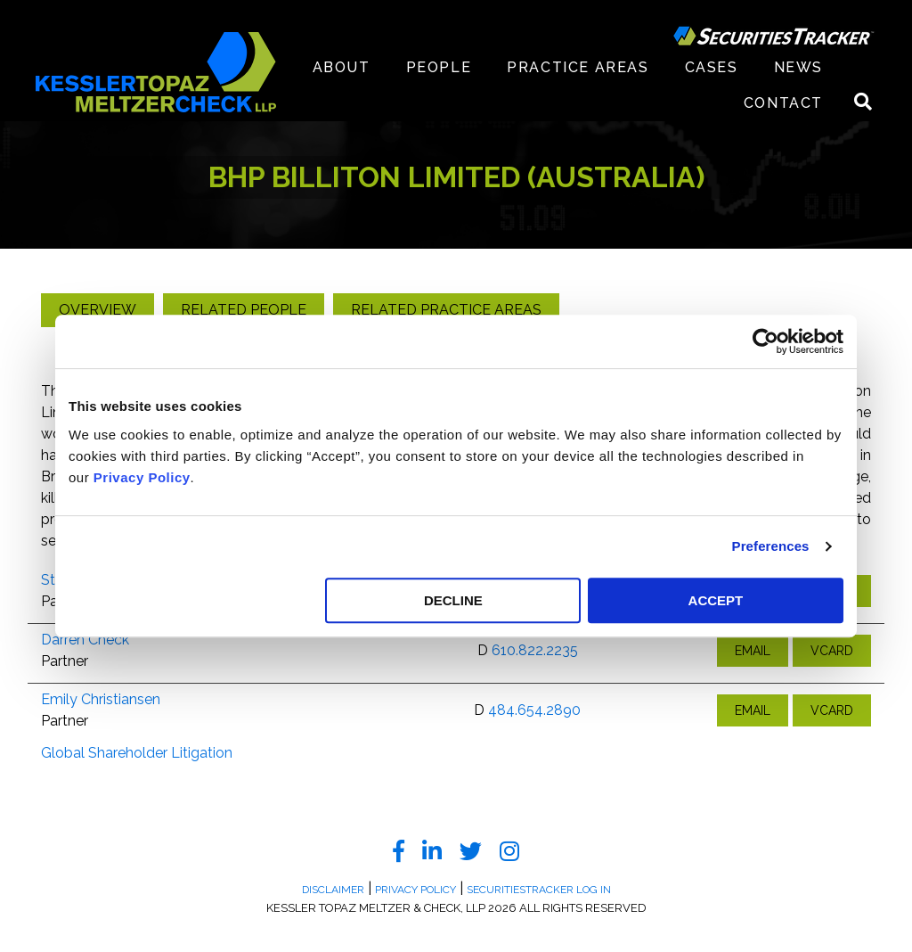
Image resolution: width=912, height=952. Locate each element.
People (439, 67)
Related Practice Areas (446, 309)
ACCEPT (716, 600)
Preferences (771, 546)
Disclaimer (333, 889)
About (341, 67)
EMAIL (752, 651)
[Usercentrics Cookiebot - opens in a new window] (765, 341)
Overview (97, 309)
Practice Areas (577, 67)
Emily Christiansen (100, 699)
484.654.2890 (534, 710)
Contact (783, 102)
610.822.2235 (535, 650)
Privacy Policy (142, 477)
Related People (243, 309)
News (798, 67)
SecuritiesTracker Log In (539, 889)
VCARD (831, 651)
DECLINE (453, 600)
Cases (711, 67)
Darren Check (85, 639)
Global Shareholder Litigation (136, 752)
